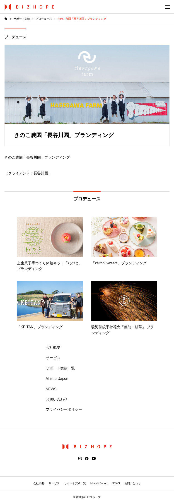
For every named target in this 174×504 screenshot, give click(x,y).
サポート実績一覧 (60, 368)
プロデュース (15, 37)
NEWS (51, 389)
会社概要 (53, 347)
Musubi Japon (57, 379)
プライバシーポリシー (64, 409)
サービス (53, 358)
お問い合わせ (57, 399)
